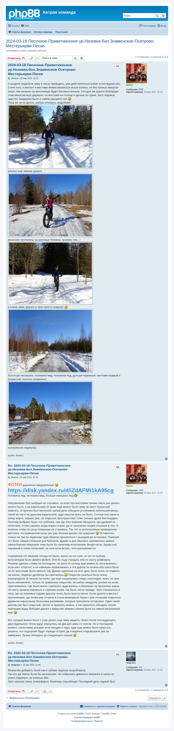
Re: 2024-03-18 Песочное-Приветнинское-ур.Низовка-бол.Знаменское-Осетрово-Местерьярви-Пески (39, 469)
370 (140, 667)
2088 (141, 89)
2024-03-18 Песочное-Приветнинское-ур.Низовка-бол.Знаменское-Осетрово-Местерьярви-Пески (80, 43)
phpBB (80, 714)
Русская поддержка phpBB (87, 717)
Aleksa (129, 85)
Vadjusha (130, 663)
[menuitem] (25, 25)
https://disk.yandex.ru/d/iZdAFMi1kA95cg (61, 490)
